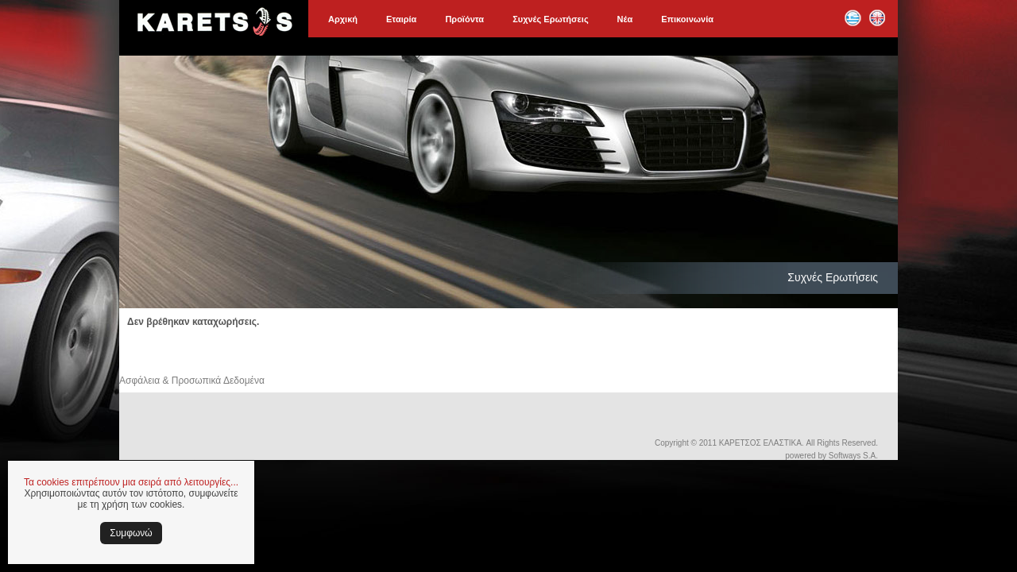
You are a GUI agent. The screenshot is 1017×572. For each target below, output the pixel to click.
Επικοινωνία (687, 19)
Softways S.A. (853, 455)
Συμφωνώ (131, 533)
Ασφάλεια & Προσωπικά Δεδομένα (192, 380)
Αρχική (343, 19)
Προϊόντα (464, 19)
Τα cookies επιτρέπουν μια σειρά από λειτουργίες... (131, 482)
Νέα (625, 19)
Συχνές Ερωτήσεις (550, 19)
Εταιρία (401, 19)
